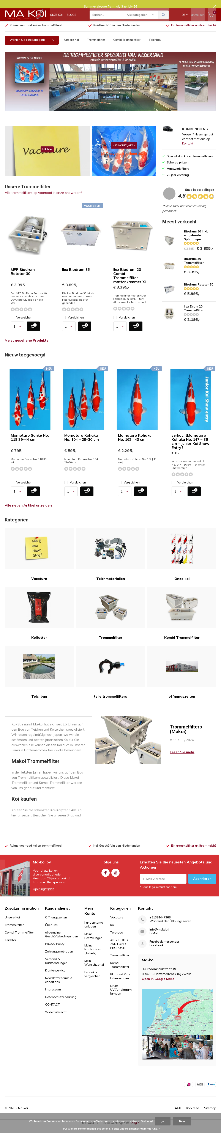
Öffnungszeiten (56, 924)
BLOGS (71, 19)
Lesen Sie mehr (182, 758)
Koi (112, 931)
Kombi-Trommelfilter (181, 620)
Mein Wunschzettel (94, 969)
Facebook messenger (164, 948)
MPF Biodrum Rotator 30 (23, 278)
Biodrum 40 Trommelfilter (194, 267)
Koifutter (39, 620)
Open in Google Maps (158, 985)
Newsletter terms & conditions (59, 986)
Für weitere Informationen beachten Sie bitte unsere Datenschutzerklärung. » (111, 1128)
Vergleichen (21, 324)
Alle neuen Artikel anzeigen (28, 512)
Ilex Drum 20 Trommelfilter (194, 315)
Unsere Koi (71, 46)
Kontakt (187, 150)
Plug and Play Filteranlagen (120, 983)
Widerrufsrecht (55, 1018)
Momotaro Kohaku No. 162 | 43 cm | (135, 443)
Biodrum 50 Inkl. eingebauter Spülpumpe (196, 242)
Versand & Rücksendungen (56, 967)
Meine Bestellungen (93, 942)
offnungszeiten (181, 679)
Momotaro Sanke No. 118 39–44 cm (30, 443)
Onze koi (181, 561)
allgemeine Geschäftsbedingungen (61, 941)
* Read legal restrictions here (158, 893)
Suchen (163, 19)
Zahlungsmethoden (59, 958)
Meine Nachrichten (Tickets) (92, 956)
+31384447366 (160, 924)
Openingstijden (43, 895)
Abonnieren (202, 885)
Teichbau (155, 46)
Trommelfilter (96, 46)
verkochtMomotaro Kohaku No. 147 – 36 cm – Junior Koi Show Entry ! (190, 447)
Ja (162, 1121)
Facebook (105, 878)
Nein (182, 1121)
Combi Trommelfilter (126, 46)
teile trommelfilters (110, 679)
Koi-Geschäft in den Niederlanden (116, 32)
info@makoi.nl (159, 936)
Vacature (39, 561)
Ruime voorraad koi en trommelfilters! (36, 32)
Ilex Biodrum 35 (76, 276)
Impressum (53, 996)
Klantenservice (55, 977)
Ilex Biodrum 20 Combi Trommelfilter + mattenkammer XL (130, 282)
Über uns (51, 931)
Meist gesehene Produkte (27, 347)
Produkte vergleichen (92, 980)
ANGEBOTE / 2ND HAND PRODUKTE (119, 950)
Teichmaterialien (110, 561)
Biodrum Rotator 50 (198, 291)
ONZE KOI (56, 19)
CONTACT (52, 1011)
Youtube (115, 878)
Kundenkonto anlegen (93, 931)
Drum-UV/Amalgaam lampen (121, 996)
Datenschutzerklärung (60, 1003)
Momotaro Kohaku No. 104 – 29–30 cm (81, 443)
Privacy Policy (54, 950)
